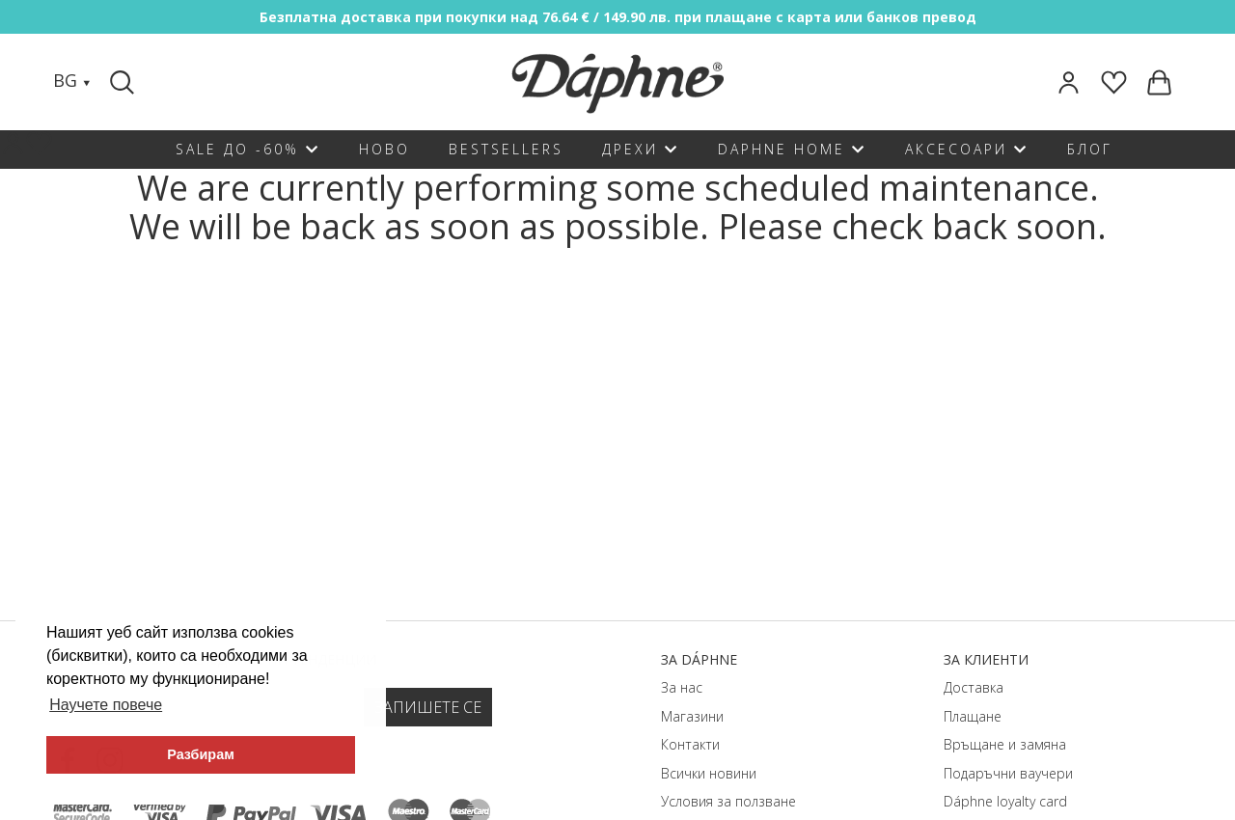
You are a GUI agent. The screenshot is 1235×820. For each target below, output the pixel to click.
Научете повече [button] (105, 705)
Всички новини (708, 773)
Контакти (690, 744)
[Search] (124, 82)
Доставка (973, 687)
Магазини (692, 716)
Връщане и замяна (1005, 744)
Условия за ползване (728, 801)
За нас (681, 687)
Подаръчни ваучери (1008, 773)
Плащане (973, 716)
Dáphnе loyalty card (1005, 801)
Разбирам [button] (200, 754)
